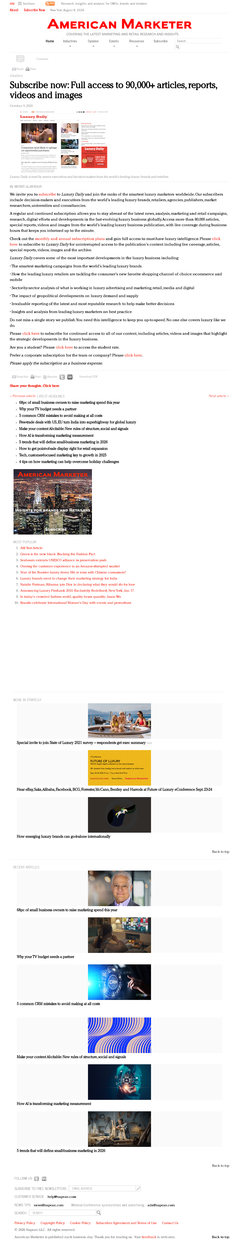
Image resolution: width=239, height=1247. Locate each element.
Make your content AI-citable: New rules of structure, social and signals (73, 429)
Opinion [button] (93, 43)
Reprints (52, 377)
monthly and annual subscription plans (70, 239)
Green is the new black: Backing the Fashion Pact (57, 554)
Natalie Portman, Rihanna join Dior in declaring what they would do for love (77, 585)
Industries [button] (70, 43)
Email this (22, 377)
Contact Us (170, 1223)
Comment (42, 59)
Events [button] (114, 43)
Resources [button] (136, 43)
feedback (149, 1237)
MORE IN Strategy (27, 700)
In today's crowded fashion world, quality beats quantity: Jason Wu (70, 597)
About (14, 10)
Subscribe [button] (161, 41)
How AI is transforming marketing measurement (56, 436)
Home (50, 41)
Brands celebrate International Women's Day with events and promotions (75, 603)
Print (33, 69)
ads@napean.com (161, 1205)
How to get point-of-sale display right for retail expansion (63, 449)
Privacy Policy (24, 1223)
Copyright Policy (53, 1223)
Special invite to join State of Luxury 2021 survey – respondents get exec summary (81, 743)
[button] (26, 3)
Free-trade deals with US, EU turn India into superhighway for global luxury (77, 422)
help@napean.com (62, 1197)
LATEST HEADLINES (50, 396)
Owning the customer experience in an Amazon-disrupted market (70, 566)
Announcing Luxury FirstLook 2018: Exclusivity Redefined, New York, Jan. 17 (77, 591)
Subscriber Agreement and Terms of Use (126, 1223)
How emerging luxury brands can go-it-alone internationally (63, 837)
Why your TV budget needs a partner (47, 409)
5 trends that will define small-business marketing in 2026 (63, 442)
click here (31, 334)
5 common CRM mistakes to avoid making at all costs (60, 416)
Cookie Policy (80, 1223)
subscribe (47, 195)
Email (20, 69)
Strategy (16, 76)
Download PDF (88, 377)
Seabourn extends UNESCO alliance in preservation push (63, 560)
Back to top (220, 852)
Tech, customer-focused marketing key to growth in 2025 (62, 455)
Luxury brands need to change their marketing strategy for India (68, 578)
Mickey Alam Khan (28, 186)
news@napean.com (49, 1205)
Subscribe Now (34, 10)
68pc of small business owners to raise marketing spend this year (69, 403)
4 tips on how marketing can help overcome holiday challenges (69, 462)
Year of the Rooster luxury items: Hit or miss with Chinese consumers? (73, 572)
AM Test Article (31, 548)
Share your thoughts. (34, 386)
